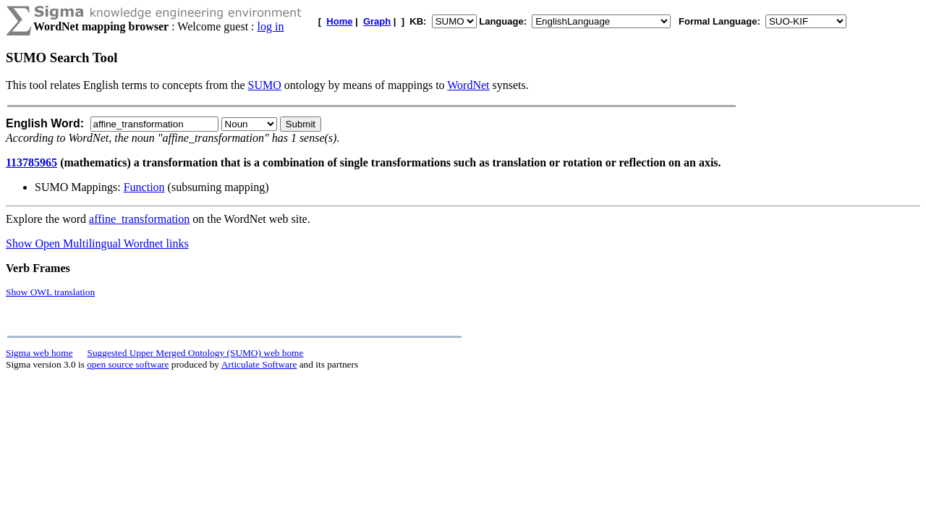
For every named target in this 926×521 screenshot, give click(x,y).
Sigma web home (39, 352)
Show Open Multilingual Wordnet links (97, 243)
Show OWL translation (50, 292)
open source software (128, 364)
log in (271, 26)
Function (144, 187)
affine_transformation (139, 219)
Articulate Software (259, 364)
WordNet (468, 85)
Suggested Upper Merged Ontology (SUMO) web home (196, 352)
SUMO (264, 85)
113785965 (31, 162)
